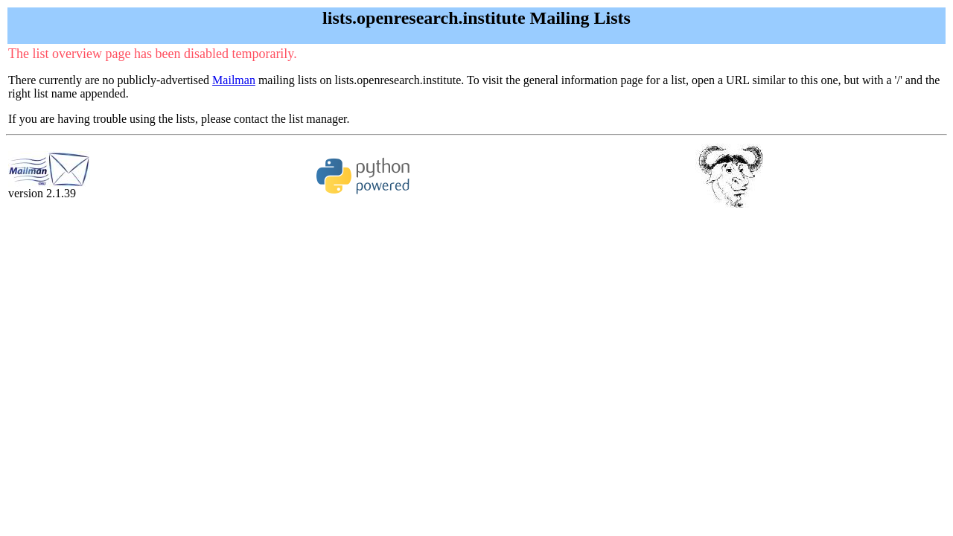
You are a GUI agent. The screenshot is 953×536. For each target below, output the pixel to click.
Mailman (233, 80)
